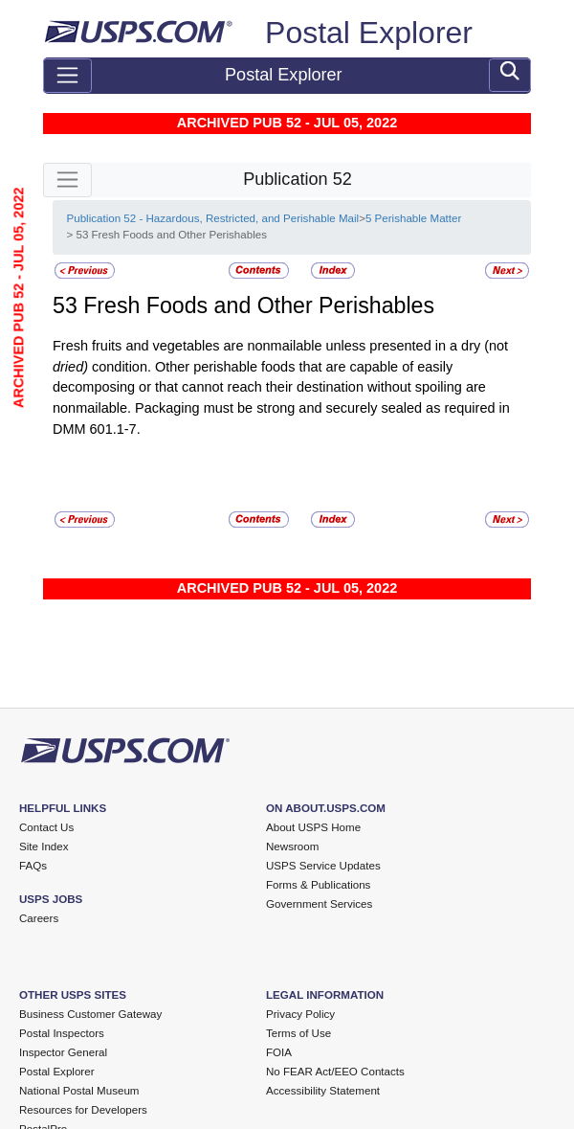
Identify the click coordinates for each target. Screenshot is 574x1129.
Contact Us (46, 827)
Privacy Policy (300, 1014)
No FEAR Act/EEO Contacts (335, 1071)
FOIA (279, 1052)
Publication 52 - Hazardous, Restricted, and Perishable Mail (212, 218)
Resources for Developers (83, 1110)
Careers (38, 918)
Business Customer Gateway (90, 1014)
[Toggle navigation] (67, 75)
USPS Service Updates (323, 865)
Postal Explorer (369, 32)
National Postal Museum (79, 1090)
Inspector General (63, 1052)
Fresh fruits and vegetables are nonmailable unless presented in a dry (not (280, 345)
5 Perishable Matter (413, 218)
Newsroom (292, 846)
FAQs (33, 865)
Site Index (44, 846)
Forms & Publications (318, 885)
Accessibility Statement (323, 1090)
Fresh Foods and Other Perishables (258, 305)
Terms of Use (298, 1033)
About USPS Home (313, 827)
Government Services (319, 904)
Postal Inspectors (61, 1033)
